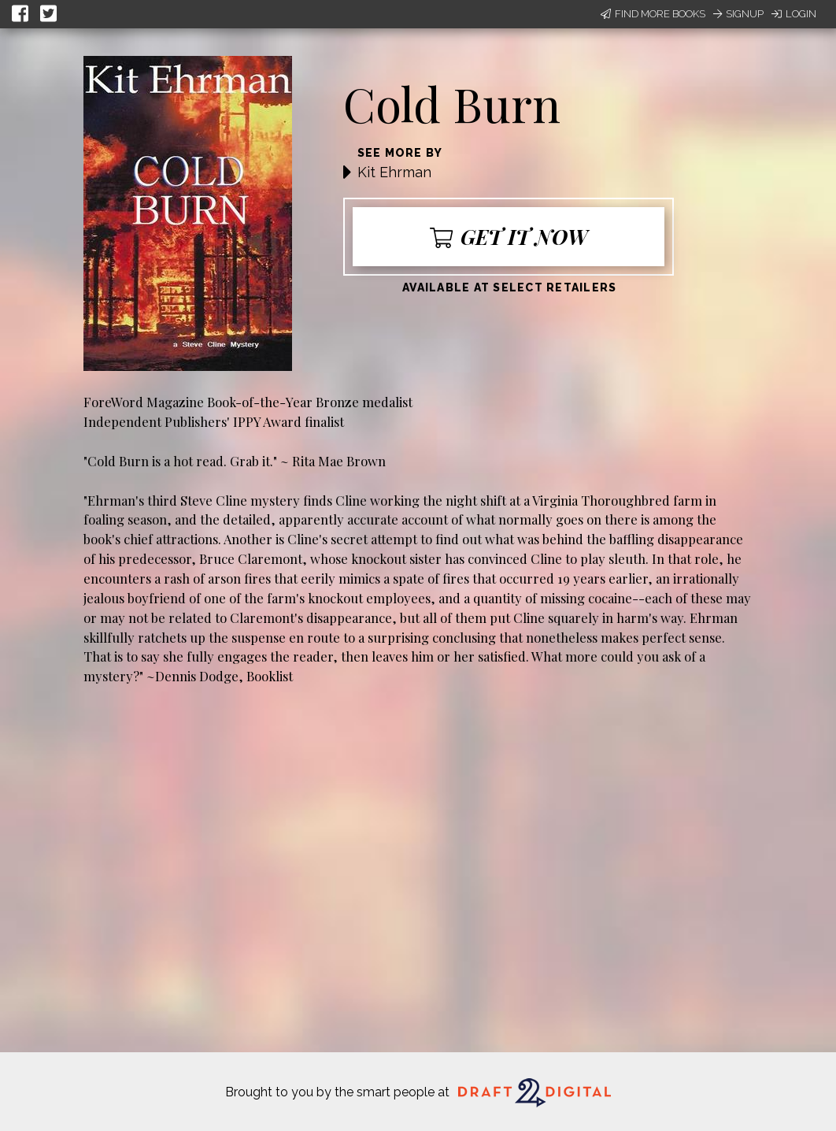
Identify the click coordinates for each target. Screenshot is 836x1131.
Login (793, 14)
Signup (738, 14)
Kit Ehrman (394, 172)
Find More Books (653, 14)
